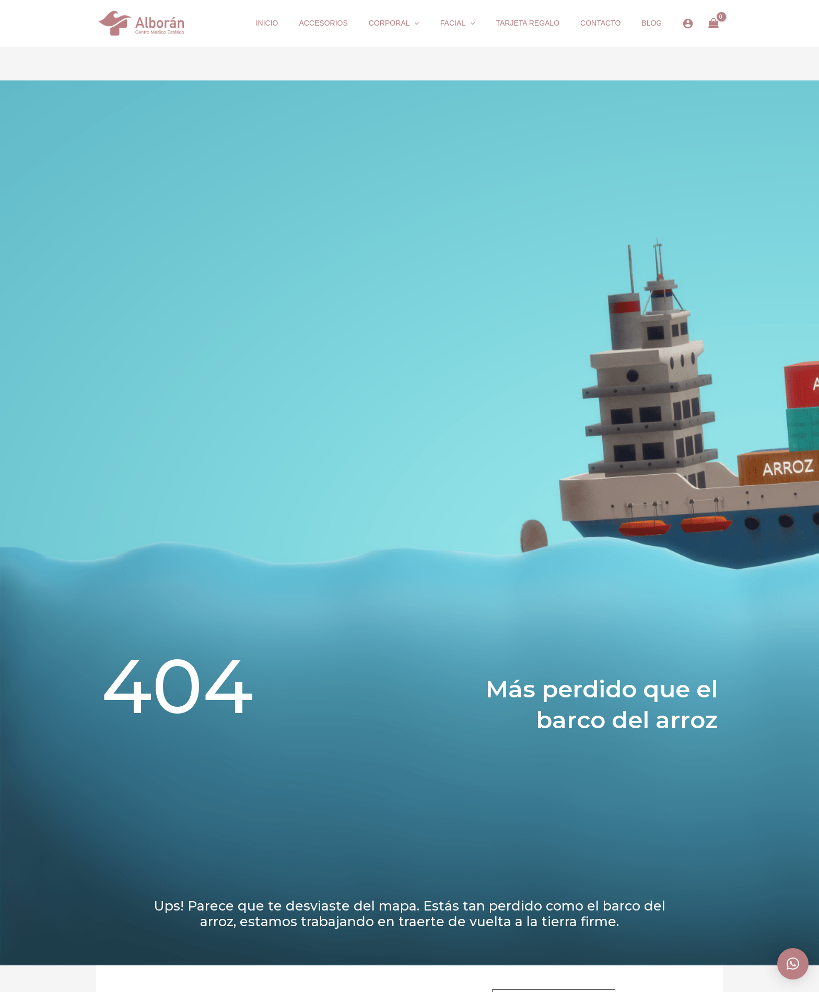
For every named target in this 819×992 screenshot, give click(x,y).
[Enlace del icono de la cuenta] (688, 23)
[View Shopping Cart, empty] (713, 23)
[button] (414, 23)
